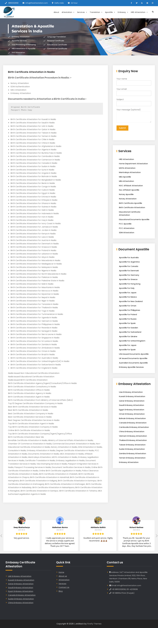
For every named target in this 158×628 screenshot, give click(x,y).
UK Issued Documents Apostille (133, 358)
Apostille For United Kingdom (132, 341)
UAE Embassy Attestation (19, 576)
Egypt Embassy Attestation (131, 410)
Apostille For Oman (127, 306)
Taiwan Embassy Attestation (132, 445)
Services (82, 12)
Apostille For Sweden (128, 328)
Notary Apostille (126, 194)
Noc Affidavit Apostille (129, 190)
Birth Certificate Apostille (130, 203)
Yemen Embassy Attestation (132, 458)
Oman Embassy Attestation (132, 414)
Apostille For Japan (127, 293)
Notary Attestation (128, 199)
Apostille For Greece (128, 279)
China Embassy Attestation (131, 432)
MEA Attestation (126, 181)
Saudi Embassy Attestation (131, 405)
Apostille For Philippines (129, 310)
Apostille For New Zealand (131, 301)
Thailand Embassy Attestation (133, 440)
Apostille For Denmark (129, 271)
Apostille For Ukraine (128, 337)
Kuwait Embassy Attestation (132, 396)
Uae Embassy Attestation (131, 392)
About (56, 12)
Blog (61, 591)
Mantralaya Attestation (130, 172)
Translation (96, 12)
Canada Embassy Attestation (133, 423)
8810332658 (13, 3)
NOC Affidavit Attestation (131, 186)
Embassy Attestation (128, 462)
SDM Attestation (126, 233)
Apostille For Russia (127, 319)
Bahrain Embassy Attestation (132, 418)
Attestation (68, 12)
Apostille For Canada (128, 266)
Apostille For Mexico (128, 297)
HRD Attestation (139, 12)
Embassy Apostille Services (131, 367)
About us (63, 576)
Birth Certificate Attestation (132, 207)
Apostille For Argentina (129, 262)
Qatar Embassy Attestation (131, 401)
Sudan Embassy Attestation (132, 449)
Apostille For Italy (126, 288)
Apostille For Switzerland (130, 332)
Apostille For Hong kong (129, 284)
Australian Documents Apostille (133, 363)
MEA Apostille (125, 177)
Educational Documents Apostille (134, 219)
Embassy (123, 12)
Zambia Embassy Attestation (132, 454)
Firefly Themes (94, 623)
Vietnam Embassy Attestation (133, 436)
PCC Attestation (126, 228)
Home (61, 572)
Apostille (110, 12)
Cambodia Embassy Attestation (134, 427)
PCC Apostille (125, 224)
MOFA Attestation (127, 168)
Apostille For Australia (129, 258)
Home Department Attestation (133, 164)
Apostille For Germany (129, 275)
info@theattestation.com (37, 3)
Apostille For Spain (127, 323)
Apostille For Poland (128, 315)
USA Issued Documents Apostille (134, 354)
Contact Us (64, 587)
